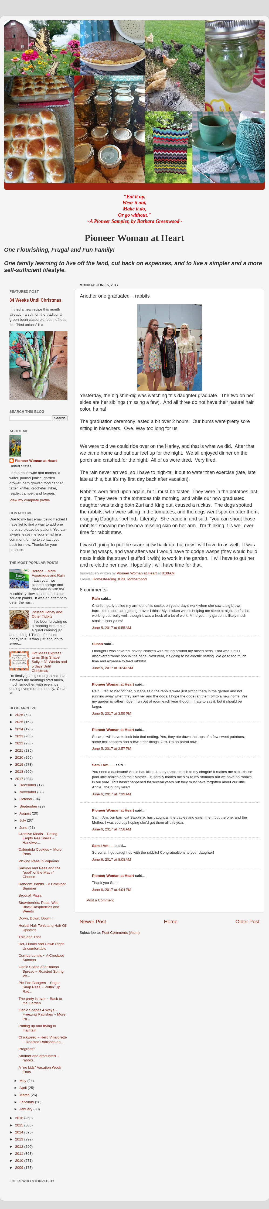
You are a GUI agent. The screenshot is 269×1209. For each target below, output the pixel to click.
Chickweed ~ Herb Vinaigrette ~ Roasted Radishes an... (43, 1039)
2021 (19, 750)
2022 (19, 743)
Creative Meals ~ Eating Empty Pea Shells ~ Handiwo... (38, 838)
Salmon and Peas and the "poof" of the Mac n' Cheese (39, 872)
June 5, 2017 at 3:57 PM (111, 749)
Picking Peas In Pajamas (39, 861)
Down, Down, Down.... (37, 918)
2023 (19, 736)
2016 (19, 1118)
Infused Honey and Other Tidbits (47, 614)
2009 (19, 1168)
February (27, 1102)
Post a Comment (100, 900)
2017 (19, 779)
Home (171, 921)
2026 (19, 715)
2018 (19, 771)
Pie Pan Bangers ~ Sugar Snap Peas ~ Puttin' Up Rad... (39, 987)
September (28, 806)
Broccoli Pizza (30, 895)
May (23, 1081)
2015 (19, 1125)
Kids (121, 579)
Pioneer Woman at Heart (113, 684)
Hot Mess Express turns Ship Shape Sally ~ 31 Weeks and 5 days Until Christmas (49, 662)
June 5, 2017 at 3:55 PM (111, 713)
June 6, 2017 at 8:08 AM (111, 859)
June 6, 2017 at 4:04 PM (111, 890)
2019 (19, 764)
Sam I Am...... (103, 765)
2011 (19, 1154)
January (26, 1109)
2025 (19, 722)
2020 (19, 757)
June (23, 828)
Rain (96, 599)
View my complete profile (29, 500)
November (28, 792)
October (26, 799)
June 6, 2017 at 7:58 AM (111, 829)
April (23, 1088)
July (23, 820)
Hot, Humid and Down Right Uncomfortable (41, 946)
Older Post (248, 921)
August (25, 813)
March (24, 1095)
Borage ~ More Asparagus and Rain (48, 573)
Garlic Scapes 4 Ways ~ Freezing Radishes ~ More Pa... (42, 1014)
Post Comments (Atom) (121, 933)
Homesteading (104, 579)
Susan (97, 644)
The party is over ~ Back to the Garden (40, 1001)
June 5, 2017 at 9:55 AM (111, 628)
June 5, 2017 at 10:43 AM (112, 668)
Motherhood (137, 579)
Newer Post (93, 921)
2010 (19, 1161)
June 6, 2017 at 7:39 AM (111, 794)
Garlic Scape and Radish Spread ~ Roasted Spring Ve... (41, 971)
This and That (30, 937)
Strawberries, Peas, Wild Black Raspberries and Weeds (39, 907)
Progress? (27, 1049)
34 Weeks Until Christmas (35, 300)
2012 (19, 1147)
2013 (19, 1139)
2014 (19, 1132)
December (28, 785)
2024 (19, 729)
